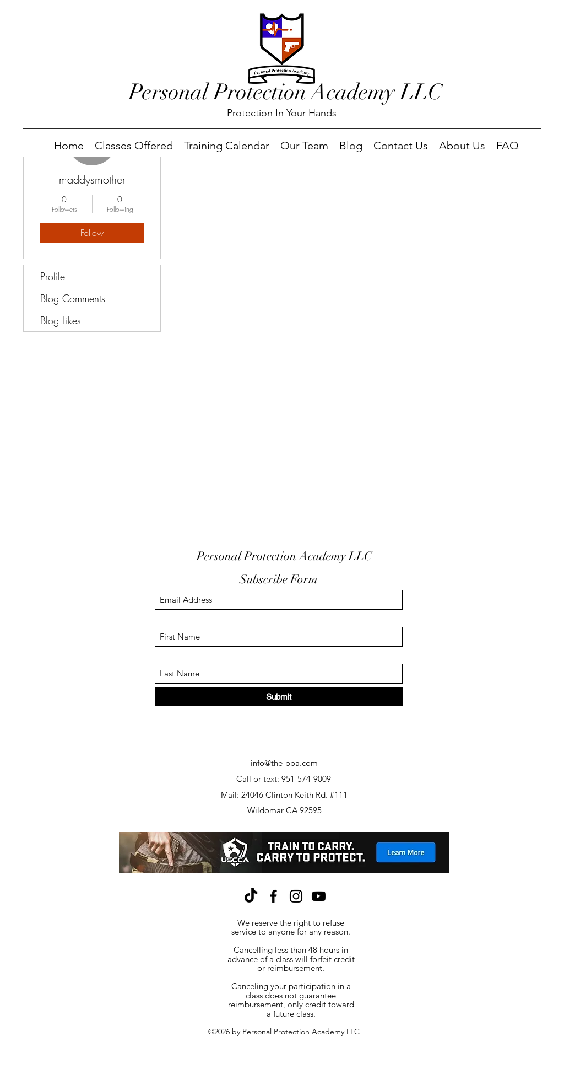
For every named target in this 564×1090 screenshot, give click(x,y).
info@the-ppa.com (284, 763)
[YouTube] (318, 896)
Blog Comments (72, 298)
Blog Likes (60, 320)
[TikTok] (250, 896)
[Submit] (279, 696)
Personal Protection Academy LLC (285, 92)
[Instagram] (296, 896)
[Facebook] (273, 896)
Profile (52, 276)
